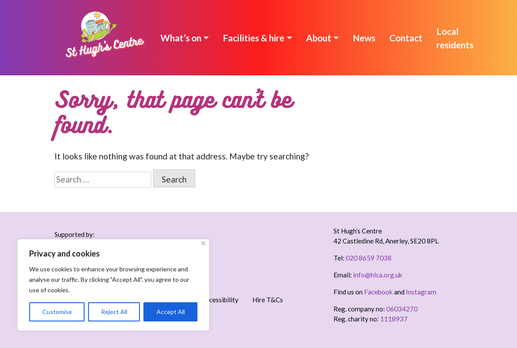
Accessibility (220, 300)
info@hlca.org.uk (377, 275)
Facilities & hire (253, 37)
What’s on (180, 37)
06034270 (402, 309)
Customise (57, 311)
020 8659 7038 (368, 258)
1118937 (394, 319)
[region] (113, 285)
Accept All (170, 311)
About (318, 37)
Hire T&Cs (267, 300)
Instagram (421, 292)
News (364, 37)
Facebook (378, 292)
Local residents (454, 38)
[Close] (203, 243)
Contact (405, 37)
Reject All (114, 311)
